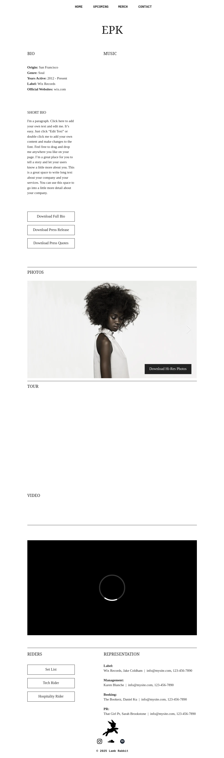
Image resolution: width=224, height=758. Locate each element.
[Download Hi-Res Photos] (168, 369)
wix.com (60, 89)
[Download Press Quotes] (51, 243)
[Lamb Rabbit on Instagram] (99, 741)
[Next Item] (188, 329)
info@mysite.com (159, 670)
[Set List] (51, 670)
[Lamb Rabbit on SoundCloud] (111, 741)
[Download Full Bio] (51, 217)
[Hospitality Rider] (51, 697)
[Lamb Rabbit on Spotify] (122, 741)
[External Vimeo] (112, 587)
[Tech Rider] (51, 683)
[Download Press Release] (51, 230)
